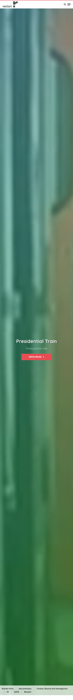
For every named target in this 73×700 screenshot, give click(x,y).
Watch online (36, 357)
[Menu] (69, 4)
